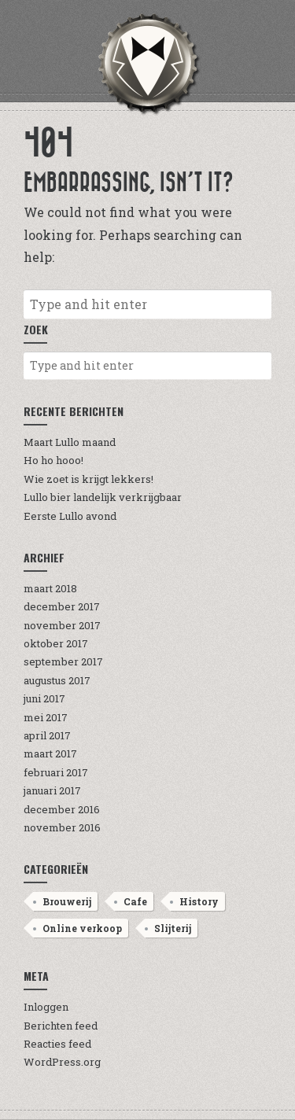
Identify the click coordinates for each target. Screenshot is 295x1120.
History (199, 901)
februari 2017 (56, 772)
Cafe (135, 901)
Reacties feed (57, 1044)
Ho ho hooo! (53, 460)
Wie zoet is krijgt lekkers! (88, 479)
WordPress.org (62, 1062)
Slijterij (172, 928)
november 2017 (62, 625)
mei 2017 (46, 717)
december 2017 (62, 606)
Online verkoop (82, 928)
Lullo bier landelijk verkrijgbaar (103, 497)
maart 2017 (50, 753)
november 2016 (62, 827)
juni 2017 (44, 698)
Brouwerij (66, 901)
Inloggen (46, 1007)
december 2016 (62, 809)
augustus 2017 (57, 680)
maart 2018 (50, 588)
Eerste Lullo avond (70, 516)
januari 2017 (52, 790)
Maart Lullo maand (70, 442)
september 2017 (63, 661)
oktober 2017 (56, 643)
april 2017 (47, 735)
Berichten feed (61, 1026)
